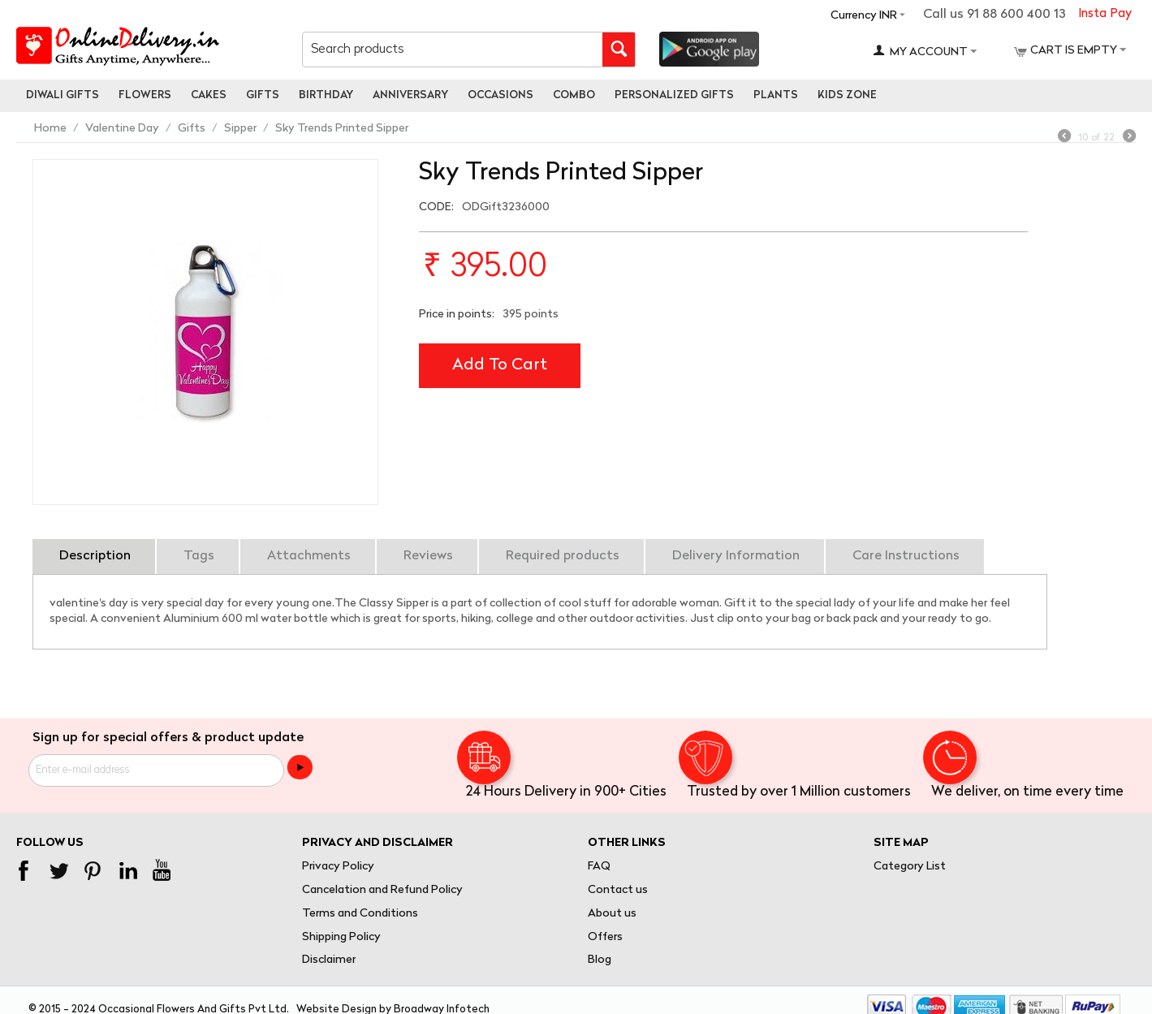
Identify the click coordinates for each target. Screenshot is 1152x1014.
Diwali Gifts (62, 95)
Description (95, 556)
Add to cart (499, 365)
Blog (599, 960)
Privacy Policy (338, 867)
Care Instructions (906, 556)
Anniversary (410, 95)
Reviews (428, 556)
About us (612, 914)
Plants (775, 95)
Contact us (618, 890)
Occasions (500, 95)
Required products (562, 556)
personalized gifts (674, 95)
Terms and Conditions (360, 914)
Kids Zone (847, 95)
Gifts (262, 95)
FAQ (599, 867)
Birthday (326, 95)
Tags (198, 556)
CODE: (436, 207)
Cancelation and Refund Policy (382, 890)
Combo (574, 95)
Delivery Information (736, 556)
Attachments (309, 556)
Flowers (145, 95)
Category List (910, 867)
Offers (605, 937)
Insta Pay (1105, 14)
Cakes (209, 95)
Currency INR (864, 16)
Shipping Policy (341, 937)
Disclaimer (329, 960)
